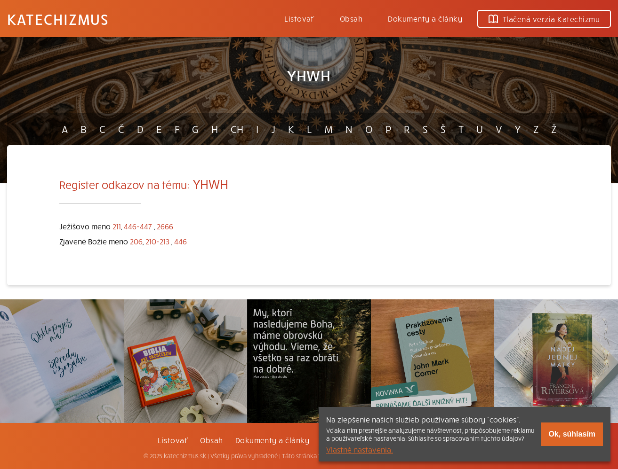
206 (136, 241)
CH (237, 128)
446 (180, 241)
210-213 (157, 241)
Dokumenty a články (425, 18)
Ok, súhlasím (571, 434)
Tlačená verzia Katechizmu (544, 18)
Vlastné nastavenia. (359, 449)
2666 (165, 226)
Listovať (299, 18)
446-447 (138, 226)
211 (116, 226)
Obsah (351, 18)
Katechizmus (58, 18)
